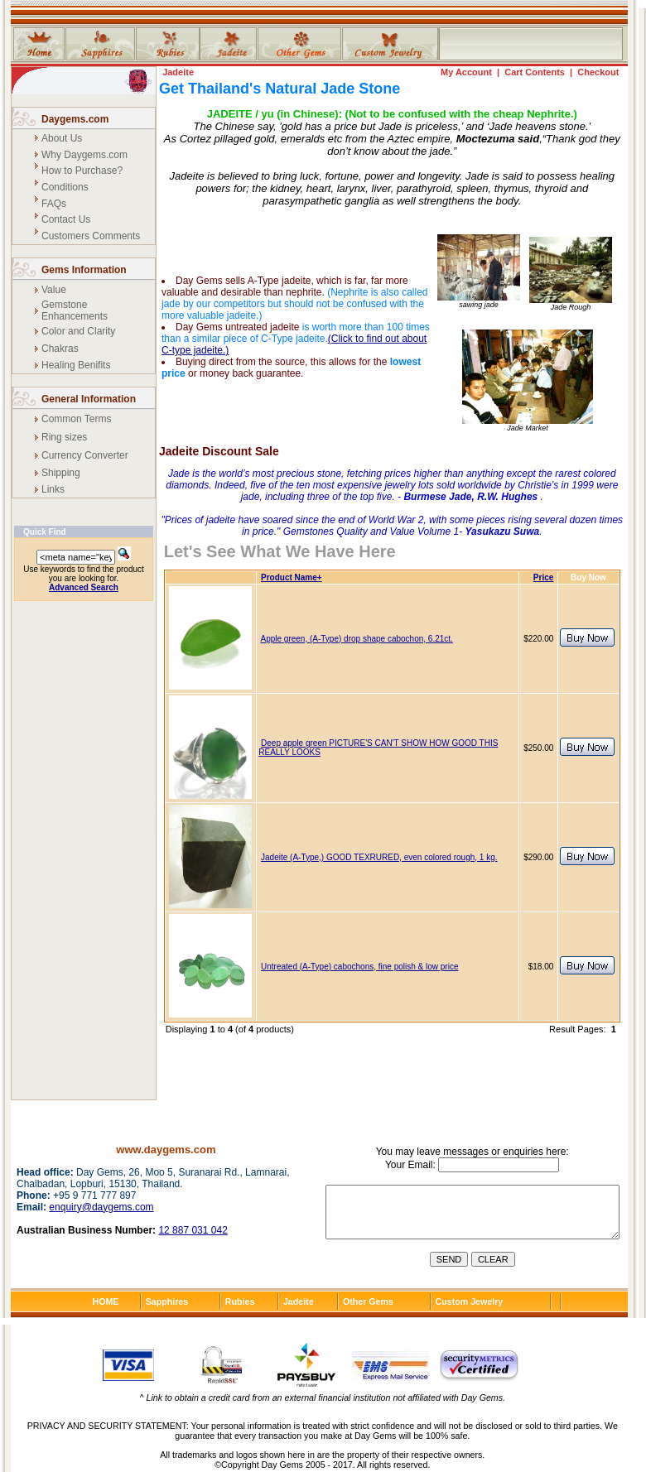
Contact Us (65, 219)
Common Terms (76, 419)
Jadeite (178, 72)
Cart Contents (534, 72)
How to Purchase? (82, 170)
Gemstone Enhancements (74, 310)
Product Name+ (291, 577)
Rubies (240, 1301)
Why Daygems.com (84, 155)
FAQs (53, 203)
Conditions (65, 187)
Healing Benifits (75, 365)
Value (53, 290)
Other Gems (368, 1301)
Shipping (60, 473)
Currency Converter (84, 455)
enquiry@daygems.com (101, 1207)
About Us (61, 138)
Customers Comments (90, 236)
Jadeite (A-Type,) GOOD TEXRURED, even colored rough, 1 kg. (379, 857)
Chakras (60, 348)
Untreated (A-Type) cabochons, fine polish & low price (359, 966)
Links (53, 489)
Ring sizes (64, 437)
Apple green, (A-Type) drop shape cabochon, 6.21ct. (356, 638)
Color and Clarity (78, 331)
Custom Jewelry (470, 1301)
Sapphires (167, 1301)
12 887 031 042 (192, 1230)
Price (543, 577)
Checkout (598, 72)
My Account (466, 72)
